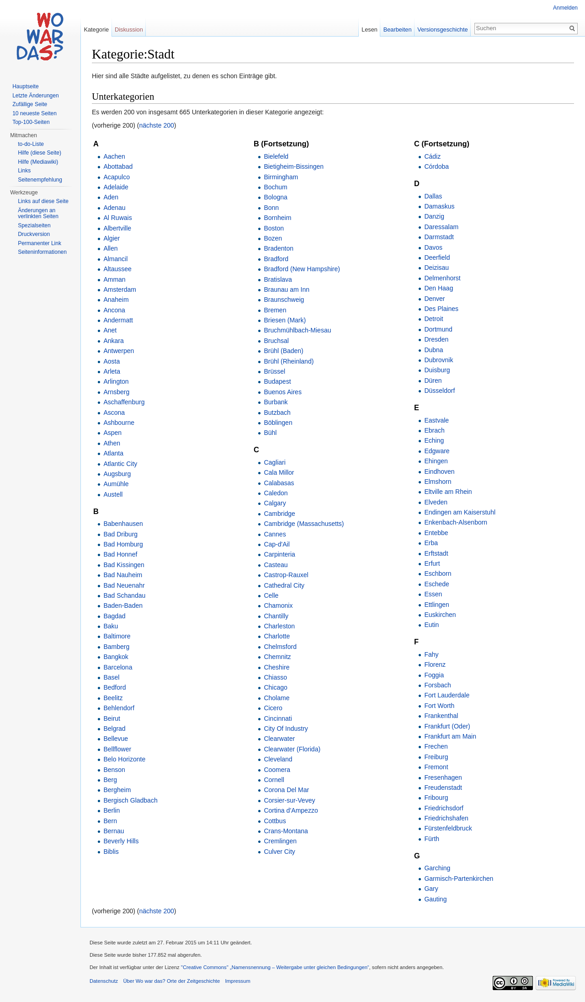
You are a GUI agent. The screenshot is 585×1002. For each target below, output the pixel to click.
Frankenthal (441, 715)
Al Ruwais (117, 217)
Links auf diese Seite (43, 201)
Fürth (431, 838)
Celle (271, 595)
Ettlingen (436, 604)
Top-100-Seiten (30, 122)
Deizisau (436, 267)
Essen (433, 594)
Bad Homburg (123, 544)
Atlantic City (120, 463)
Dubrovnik (438, 360)
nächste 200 (156, 125)
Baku (110, 626)
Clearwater (279, 738)
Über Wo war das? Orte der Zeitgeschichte (171, 981)
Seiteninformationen (42, 252)
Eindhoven (439, 471)
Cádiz (432, 156)
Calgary (275, 503)
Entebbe (436, 532)
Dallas (433, 196)
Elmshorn (437, 481)
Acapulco (116, 177)
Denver (434, 298)
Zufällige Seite (29, 104)
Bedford (114, 687)
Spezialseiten (34, 225)
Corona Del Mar (286, 789)
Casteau (275, 564)
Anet (110, 330)
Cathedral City (284, 585)
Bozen (273, 238)
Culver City (279, 851)
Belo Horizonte (124, 759)
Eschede (436, 584)
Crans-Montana (286, 831)
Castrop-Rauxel (286, 575)
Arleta (111, 371)
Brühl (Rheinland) (289, 361)
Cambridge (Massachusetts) (304, 523)
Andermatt (118, 320)
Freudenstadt (443, 787)
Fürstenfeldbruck (448, 828)
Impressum (237, 981)
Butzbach (277, 412)
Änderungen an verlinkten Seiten (38, 213)
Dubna (433, 350)
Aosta (111, 361)
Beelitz (112, 698)
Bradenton (278, 248)
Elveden (435, 502)
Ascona (114, 412)
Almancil (115, 259)
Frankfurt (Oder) (447, 726)
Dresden (436, 339)
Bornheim (277, 217)
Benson (114, 769)
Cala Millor (279, 472)
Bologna (275, 197)
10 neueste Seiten (34, 113)
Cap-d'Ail (276, 544)
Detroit (433, 318)
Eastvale (436, 420)
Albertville (117, 228)
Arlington (115, 381)
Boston (274, 228)
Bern (110, 821)
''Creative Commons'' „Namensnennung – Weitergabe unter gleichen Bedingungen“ (275, 967)
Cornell (274, 779)
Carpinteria (279, 554)
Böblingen (278, 422)
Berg (110, 779)
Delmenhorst (442, 278)
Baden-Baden (123, 605)
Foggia (434, 675)
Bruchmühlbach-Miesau (297, 330)
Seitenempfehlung (40, 180)
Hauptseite (25, 86)
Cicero (273, 708)
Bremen (275, 310)
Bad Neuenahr (123, 585)
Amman (114, 279)
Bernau (113, 831)
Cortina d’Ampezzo (291, 810)
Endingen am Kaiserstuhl (459, 512)
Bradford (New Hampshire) (302, 269)
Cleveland (278, 759)
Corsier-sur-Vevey (289, 800)
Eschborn (437, 573)
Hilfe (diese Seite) (39, 153)
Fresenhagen (443, 777)
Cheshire (276, 667)
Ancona (114, 310)
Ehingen (435, 461)
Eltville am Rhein (448, 491)
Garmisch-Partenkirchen (458, 878)
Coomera (277, 769)
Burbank (275, 402)
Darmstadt (439, 237)
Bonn (271, 207)
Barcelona (117, 667)
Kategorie (96, 29)
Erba (431, 543)
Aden (110, 197)
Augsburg (117, 473)
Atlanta (113, 453)
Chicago (275, 687)
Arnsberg (116, 392)
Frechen (435, 746)
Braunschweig (284, 299)
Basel (111, 677)
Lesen (370, 29)
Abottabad (118, 166)
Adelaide (115, 187)
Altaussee (117, 269)
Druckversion (34, 234)
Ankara (113, 340)
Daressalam (441, 226)
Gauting (435, 899)
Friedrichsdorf (443, 808)
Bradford (276, 259)
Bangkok (115, 656)
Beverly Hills (120, 841)
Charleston (279, 626)
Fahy (431, 654)
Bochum (275, 187)
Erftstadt (436, 553)
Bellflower (117, 749)
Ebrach (434, 430)
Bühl (270, 432)
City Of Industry (286, 728)
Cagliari (274, 462)
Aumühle (115, 484)
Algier (111, 238)
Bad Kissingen (123, 564)
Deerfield (437, 257)
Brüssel (274, 371)
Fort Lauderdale (446, 695)
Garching (437, 868)
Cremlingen (280, 841)
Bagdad (114, 616)
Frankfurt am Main (450, 736)
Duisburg (437, 370)
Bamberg (116, 646)
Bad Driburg (120, 534)
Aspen (112, 432)
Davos (433, 247)
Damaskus (439, 206)
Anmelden (565, 8)
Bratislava (278, 279)
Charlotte (277, 636)
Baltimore (116, 636)
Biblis (110, 851)
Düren (432, 380)
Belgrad (114, 728)
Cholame (276, 698)
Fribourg (436, 797)
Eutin (431, 624)
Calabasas (279, 483)
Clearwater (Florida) (292, 749)
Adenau (114, 207)
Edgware (436, 451)
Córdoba (436, 166)
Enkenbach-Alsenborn (455, 522)
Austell (112, 494)
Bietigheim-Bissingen (294, 166)
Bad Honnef (120, 554)
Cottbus (275, 821)
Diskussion (129, 29)
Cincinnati (278, 718)
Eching (434, 440)
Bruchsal (276, 340)
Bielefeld (276, 156)
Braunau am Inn (286, 289)
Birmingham (281, 177)
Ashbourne (118, 422)
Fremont (436, 767)
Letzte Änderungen (35, 95)
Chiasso (275, 677)
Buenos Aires (283, 392)
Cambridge (279, 513)
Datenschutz (104, 981)
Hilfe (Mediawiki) (38, 162)
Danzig (434, 216)
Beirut (111, 718)
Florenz (435, 664)
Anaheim (115, 299)
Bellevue (115, 738)
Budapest (277, 381)
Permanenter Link (39, 243)
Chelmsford (280, 646)
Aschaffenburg (123, 402)
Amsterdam (119, 289)
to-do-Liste (31, 144)
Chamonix (278, 605)
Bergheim (117, 789)
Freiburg (436, 757)
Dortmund (438, 329)
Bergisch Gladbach (130, 800)
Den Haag (438, 288)
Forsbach (437, 685)
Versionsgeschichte (442, 29)
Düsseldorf (439, 390)
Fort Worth (439, 705)
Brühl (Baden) (283, 350)
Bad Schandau (124, 595)
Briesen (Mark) (285, 320)
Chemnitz (277, 656)
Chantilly (276, 616)
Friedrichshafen (446, 818)
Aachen (114, 156)
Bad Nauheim (122, 575)
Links (24, 170)
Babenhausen (123, 523)
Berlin (111, 810)
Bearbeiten (397, 29)
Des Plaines (441, 308)
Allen (110, 248)
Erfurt (432, 563)
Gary (431, 888)
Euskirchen (440, 614)
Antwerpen (118, 350)
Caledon (275, 493)
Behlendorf (118, 708)
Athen (111, 443)
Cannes (275, 534)
